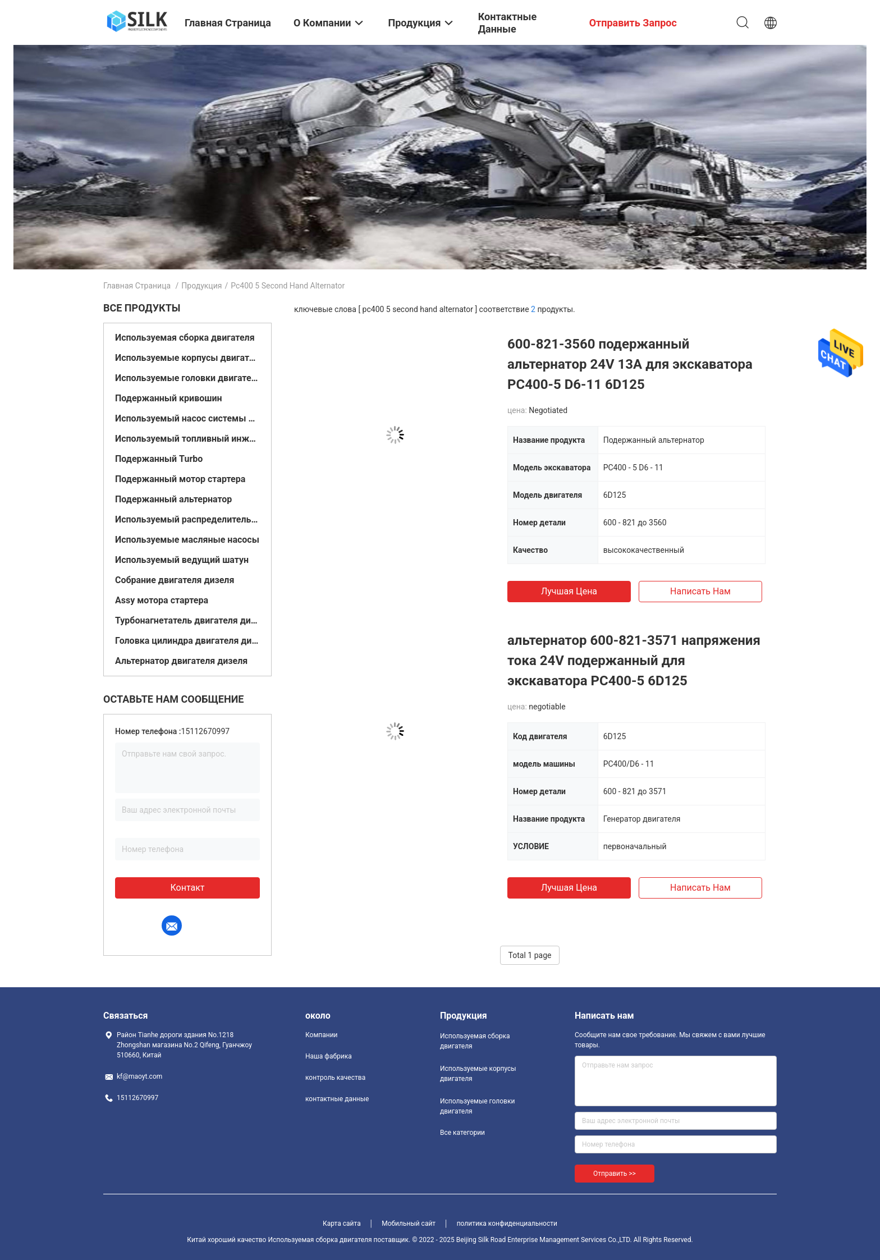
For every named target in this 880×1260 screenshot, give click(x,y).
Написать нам (700, 591)
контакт (187, 887)
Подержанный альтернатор (173, 499)
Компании (321, 1035)
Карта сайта (342, 1223)
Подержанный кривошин (168, 398)
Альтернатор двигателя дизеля (181, 661)
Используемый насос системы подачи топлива (187, 418)
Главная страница (137, 285)
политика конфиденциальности (507, 1223)
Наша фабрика (328, 1056)
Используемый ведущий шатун (182, 560)
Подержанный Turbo (159, 458)
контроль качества (335, 1078)
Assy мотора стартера (161, 600)
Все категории (462, 1133)
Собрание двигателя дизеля (174, 580)
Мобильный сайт (409, 1223)
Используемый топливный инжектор (187, 438)
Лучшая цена (569, 591)
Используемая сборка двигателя (185, 337)
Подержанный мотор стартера (180, 479)
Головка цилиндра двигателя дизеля (187, 640)
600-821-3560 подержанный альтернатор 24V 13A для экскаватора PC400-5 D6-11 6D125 (630, 364)
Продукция (201, 285)
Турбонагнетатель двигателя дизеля (187, 620)
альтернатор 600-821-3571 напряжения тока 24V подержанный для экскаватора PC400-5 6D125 (633, 661)
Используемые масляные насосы (187, 539)
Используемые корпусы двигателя (187, 357)
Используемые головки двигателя (187, 378)
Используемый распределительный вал (187, 519)
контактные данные (337, 1099)
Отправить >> (614, 1173)
